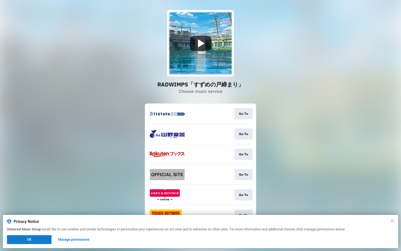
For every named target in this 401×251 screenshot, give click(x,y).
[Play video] (200, 43)
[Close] (392, 220)
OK (29, 240)
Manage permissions (74, 240)
